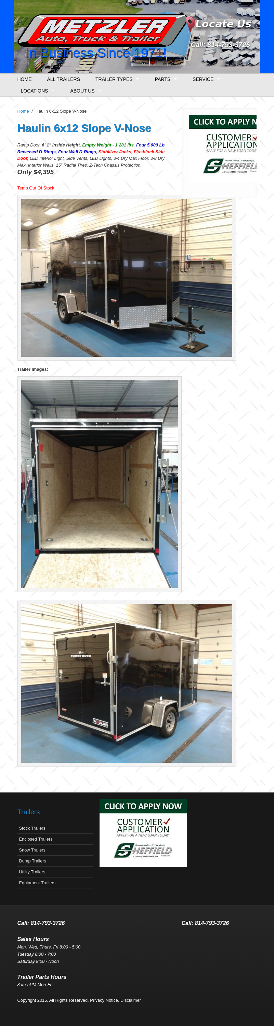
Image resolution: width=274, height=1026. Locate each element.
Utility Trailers (32, 871)
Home (24, 79)
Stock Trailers (32, 828)
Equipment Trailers (37, 882)
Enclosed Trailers (36, 839)
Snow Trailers (32, 850)
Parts (164, 79)
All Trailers (63, 79)
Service (204, 79)
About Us (84, 91)
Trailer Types (115, 79)
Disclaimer (130, 1000)
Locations (36, 91)
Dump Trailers (33, 860)
